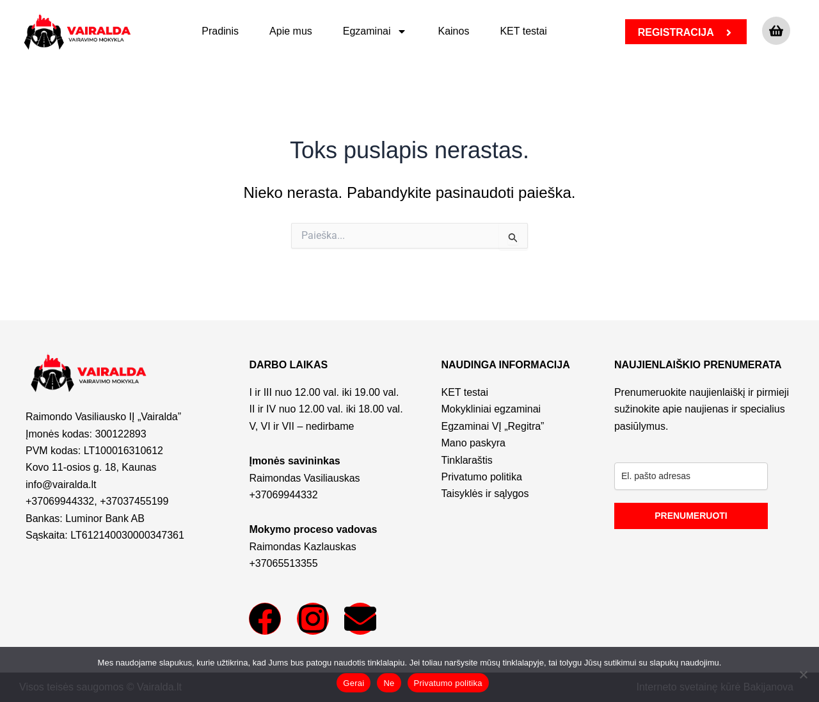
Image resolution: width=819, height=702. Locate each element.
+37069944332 (60, 501)
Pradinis (220, 31)
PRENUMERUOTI (691, 515)
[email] (691, 476)
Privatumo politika (448, 683)
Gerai (353, 683)
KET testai (523, 31)
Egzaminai (375, 31)
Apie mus (290, 31)
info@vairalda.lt (61, 484)
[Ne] (803, 674)
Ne (388, 683)
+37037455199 (134, 501)
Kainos (453, 31)
